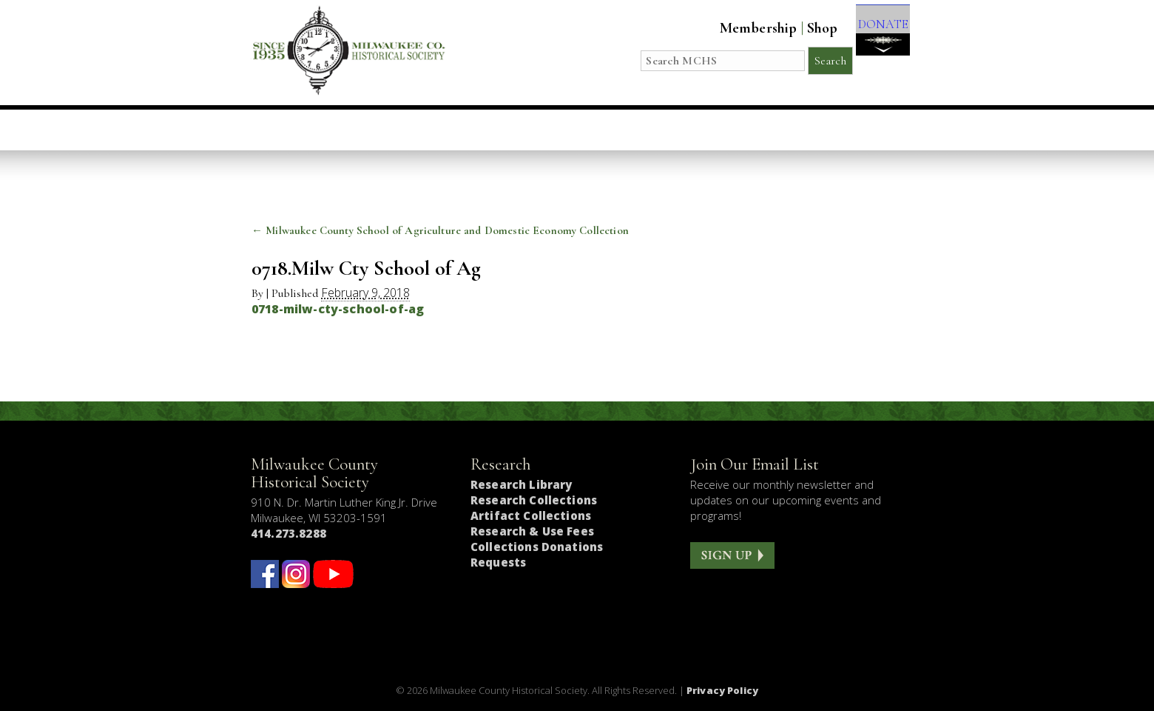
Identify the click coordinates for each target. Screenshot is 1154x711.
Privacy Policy (722, 690)
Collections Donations (536, 546)
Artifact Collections (530, 515)
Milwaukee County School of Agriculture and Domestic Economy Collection (440, 230)
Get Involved (848, 129)
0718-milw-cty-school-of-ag (338, 309)
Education (444, 129)
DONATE (874, 38)
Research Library (521, 484)
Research (669, 129)
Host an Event (558, 129)
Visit (361, 129)
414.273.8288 (288, 533)
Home (298, 129)
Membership (741, 28)
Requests (498, 562)
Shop (805, 28)
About (752, 129)
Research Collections (533, 500)
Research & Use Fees (532, 531)
